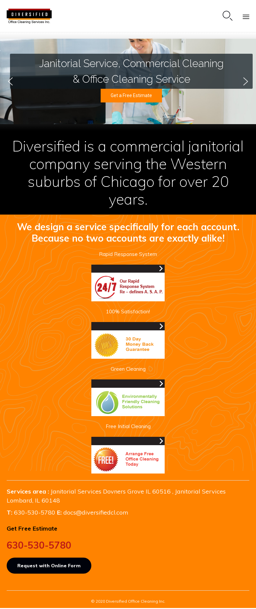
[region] (128, 81)
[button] (10, 81)
